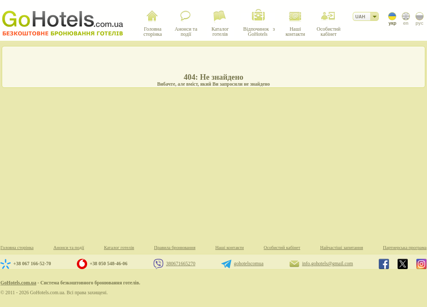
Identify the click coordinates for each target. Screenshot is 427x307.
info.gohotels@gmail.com (327, 263)
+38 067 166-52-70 (32, 263)
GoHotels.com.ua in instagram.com (421, 264)
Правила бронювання (175, 247)
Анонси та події (68, 247)
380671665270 (181, 263)
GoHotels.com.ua (18, 282)
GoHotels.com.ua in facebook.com (384, 264)
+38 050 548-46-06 (108, 263)
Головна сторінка (17, 247)
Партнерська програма (405, 247)
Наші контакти (229, 247)
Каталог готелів (119, 247)
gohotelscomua (248, 263)
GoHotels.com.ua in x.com (403, 264)
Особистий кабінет (282, 247)
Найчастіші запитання (341, 247)
